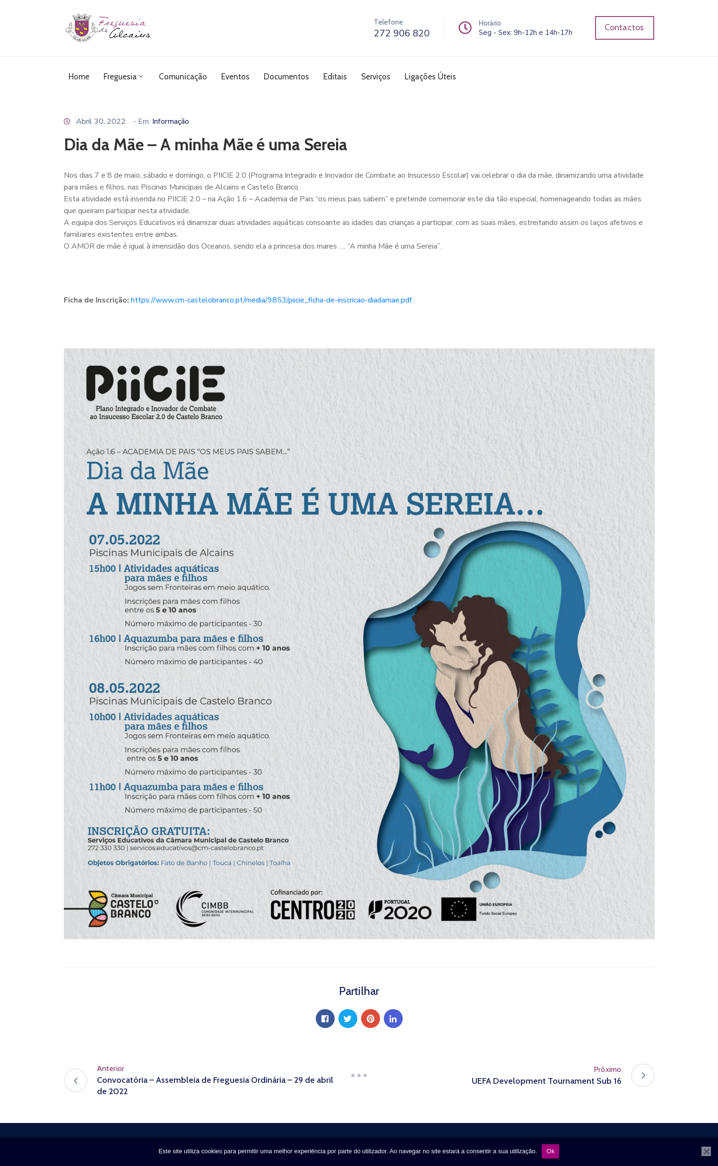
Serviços (375, 76)
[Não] (706, 1151)
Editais (335, 76)
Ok (550, 1151)
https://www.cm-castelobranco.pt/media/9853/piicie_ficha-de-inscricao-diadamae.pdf (271, 300)
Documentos (286, 76)
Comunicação (183, 76)
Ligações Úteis (430, 76)
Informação (170, 121)
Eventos (235, 76)
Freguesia (124, 76)
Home (79, 76)
